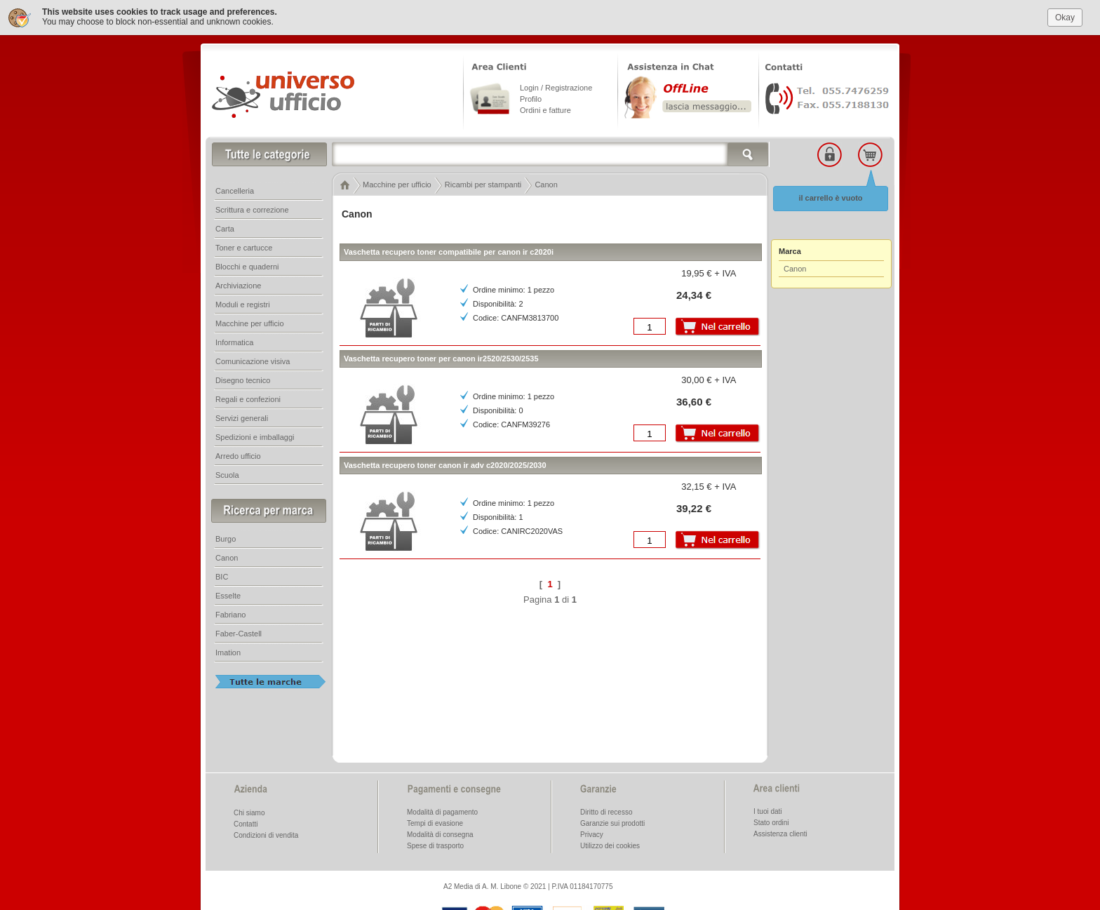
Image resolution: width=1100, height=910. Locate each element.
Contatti (245, 823)
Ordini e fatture (545, 109)
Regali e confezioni (248, 398)
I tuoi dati (767, 810)
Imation (228, 651)
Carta (224, 227)
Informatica (234, 341)
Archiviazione (238, 284)
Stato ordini (771, 821)
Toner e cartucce (243, 246)
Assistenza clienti (780, 832)
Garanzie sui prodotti (612, 822)
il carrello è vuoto (830, 196)
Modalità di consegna (440, 833)
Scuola (227, 473)
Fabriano (230, 613)
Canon (795, 267)
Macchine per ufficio (249, 322)
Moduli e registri (242, 303)
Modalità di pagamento (442, 811)
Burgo (225, 537)
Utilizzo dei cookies (610, 844)
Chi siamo (249, 811)
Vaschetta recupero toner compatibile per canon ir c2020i (449, 250)
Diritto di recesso (606, 811)
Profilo (531, 97)
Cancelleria (234, 189)
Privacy (591, 833)
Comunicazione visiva (252, 360)
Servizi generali (241, 417)
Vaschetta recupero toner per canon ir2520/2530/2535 (441, 357)
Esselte (228, 594)
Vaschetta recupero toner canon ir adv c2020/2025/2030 (445, 464)
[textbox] (551, 153)
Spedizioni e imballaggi (255, 435)
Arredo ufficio (238, 454)
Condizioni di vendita (266, 834)
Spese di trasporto (435, 844)
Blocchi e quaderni (247, 265)
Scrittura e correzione (252, 208)
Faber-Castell (238, 632)
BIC (221, 575)
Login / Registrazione (556, 86)
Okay (1065, 15)
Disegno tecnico (242, 379)
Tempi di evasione (435, 822)
